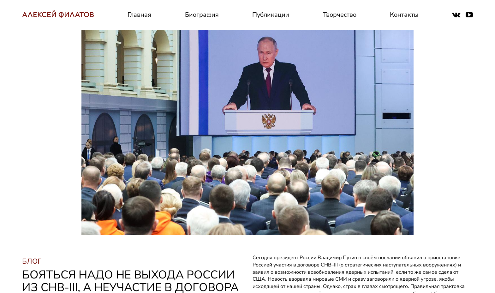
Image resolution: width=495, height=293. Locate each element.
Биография (202, 14)
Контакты (404, 14)
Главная (139, 14)
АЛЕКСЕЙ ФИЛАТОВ (58, 14)
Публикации (270, 14)
